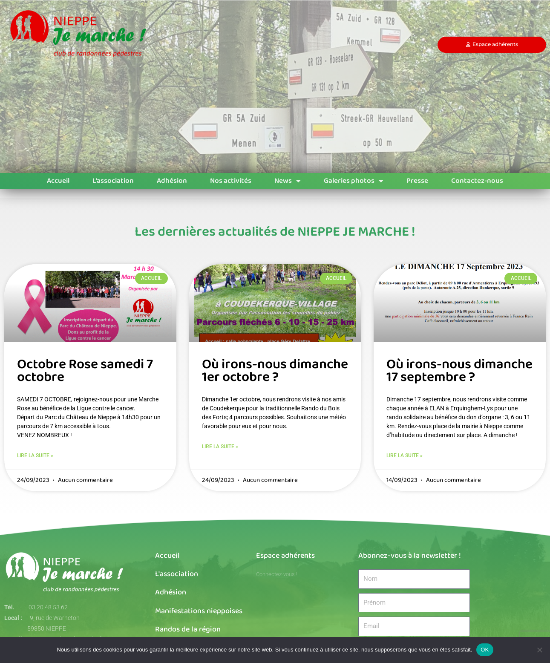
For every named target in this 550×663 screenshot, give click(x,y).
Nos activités (230, 181)
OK (485, 649)
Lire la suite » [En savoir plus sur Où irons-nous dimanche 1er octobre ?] (220, 447)
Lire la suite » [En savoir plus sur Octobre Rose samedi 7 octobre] (35, 456)
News (287, 181)
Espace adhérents (285, 556)
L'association (176, 574)
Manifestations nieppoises (198, 611)
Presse (417, 181)
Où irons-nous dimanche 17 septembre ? (459, 371)
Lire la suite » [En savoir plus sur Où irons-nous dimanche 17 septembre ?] (404, 456)
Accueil (58, 181)
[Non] (539, 650)
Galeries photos (353, 181)
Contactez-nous (477, 181)
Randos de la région (188, 630)
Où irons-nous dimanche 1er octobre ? (275, 371)
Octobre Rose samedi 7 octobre (85, 371)
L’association (113, 181)
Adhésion (172, 181)
